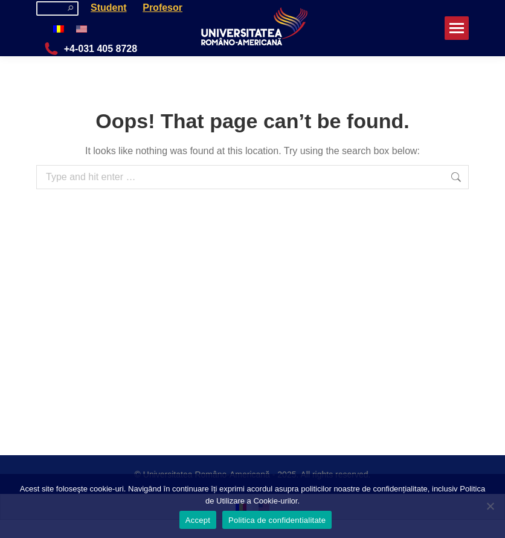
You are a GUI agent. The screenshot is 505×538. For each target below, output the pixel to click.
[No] (490, 506)
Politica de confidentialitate (277, 520)
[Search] (57, 8)
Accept (197, 520)
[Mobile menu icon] (457, 28)
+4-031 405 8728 (89, 49)
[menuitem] (58, 29)
